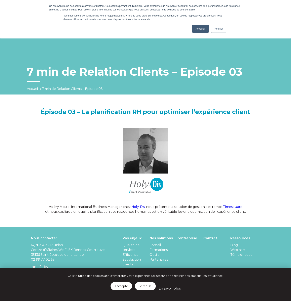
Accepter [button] (200, 28)
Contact (210, 238)
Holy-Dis (138, 207)
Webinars (237, 250)
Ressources (240, 238)
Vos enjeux (132, 238)
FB (40, 267)
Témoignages (241, 255)
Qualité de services (131, 247)
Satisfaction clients (132, 262)
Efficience (130, 255)
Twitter (34, 267)
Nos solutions (161, 238)
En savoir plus (170, 288)
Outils (154, 255)
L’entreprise (186, 238)
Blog (234, 245)
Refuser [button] (218, 28)
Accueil (33, 89)
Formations (159, 250)
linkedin (46, 267)
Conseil (155, 245)
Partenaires (159, 259)
